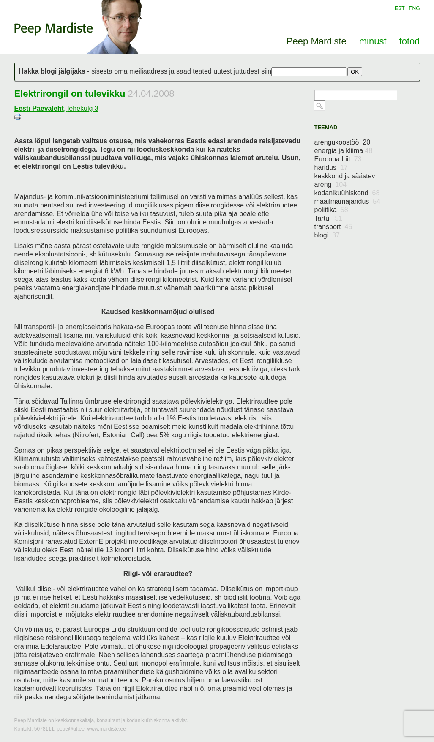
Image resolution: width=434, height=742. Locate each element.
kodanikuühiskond (347, 192)
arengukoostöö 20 (342, 142)
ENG (414, 8)
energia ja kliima (343, 150)
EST (399, 8)
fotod (409, 41)
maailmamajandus (347, 201)
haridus (331, 167)
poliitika (331, 209)
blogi (327, 235)
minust (373, 41)
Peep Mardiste (53, 29)
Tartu (328, 218)
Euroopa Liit (338, 159)
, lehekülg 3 (56, 108)
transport (333, 226)
